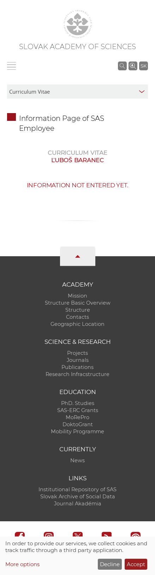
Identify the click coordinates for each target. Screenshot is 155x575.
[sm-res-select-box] (77, 91)
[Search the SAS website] (122, 66)
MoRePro (77, 417)
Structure (77, 310)
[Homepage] (78, 24)
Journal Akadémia (77, 503)
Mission (77, 296)
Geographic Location (77, 324)
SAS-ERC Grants (77, 410)
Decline (110, 564)
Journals (78, 360)
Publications (77, 367)
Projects (77, 353)
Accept (136, 564)
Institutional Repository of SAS (77, 489)
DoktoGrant (77, 424)
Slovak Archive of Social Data (77, 496)
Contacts (77, 317)
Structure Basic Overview (78, 303)
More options (22, 564)
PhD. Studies (77, 403)
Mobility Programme (77, 431)
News (77, 460)
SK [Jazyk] (144, 66)
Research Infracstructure (77, 374)
